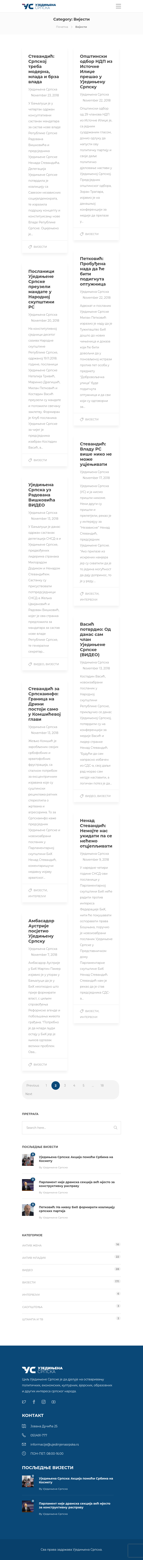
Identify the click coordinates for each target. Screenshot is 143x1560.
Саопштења (32, 1307)
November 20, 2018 (45, 320)
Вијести (40, 246)
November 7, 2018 (44, 955)
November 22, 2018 (97, 100)
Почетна (62, 26)
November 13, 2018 (44, 519)
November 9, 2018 (96, 860)
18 (102, 1085)
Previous (32, 1085)
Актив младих (34, 1257)
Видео (39, 664)
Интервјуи (88, 599)
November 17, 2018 (96, 478)
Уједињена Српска (42, 89)
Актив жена (32, 1245)
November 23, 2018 (45, 95)
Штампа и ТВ (32, 1319)
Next (28, 1094)
